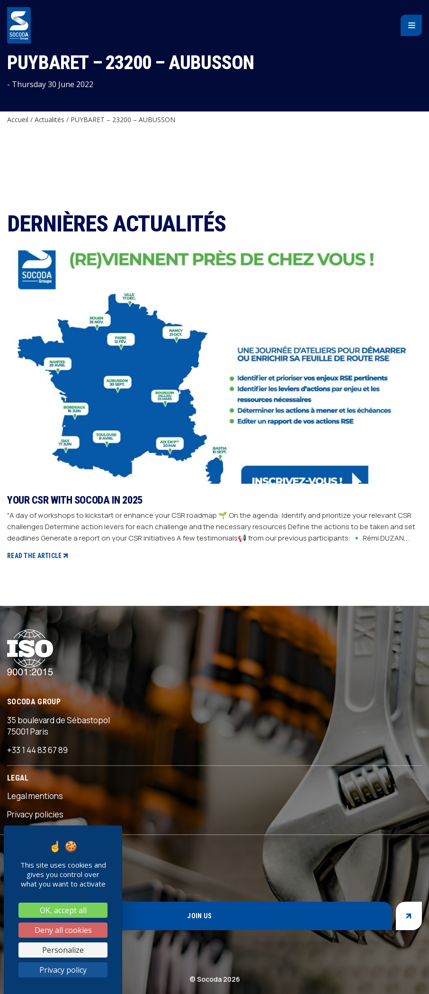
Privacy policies (35, 814)
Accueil (17, 119)
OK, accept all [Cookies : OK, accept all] (63, 910)
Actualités (49, 119)
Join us (199, 916)
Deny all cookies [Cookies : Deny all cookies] (63, 930)
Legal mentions (35, 795)
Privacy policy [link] (63, 970)
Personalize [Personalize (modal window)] (63, 950)
